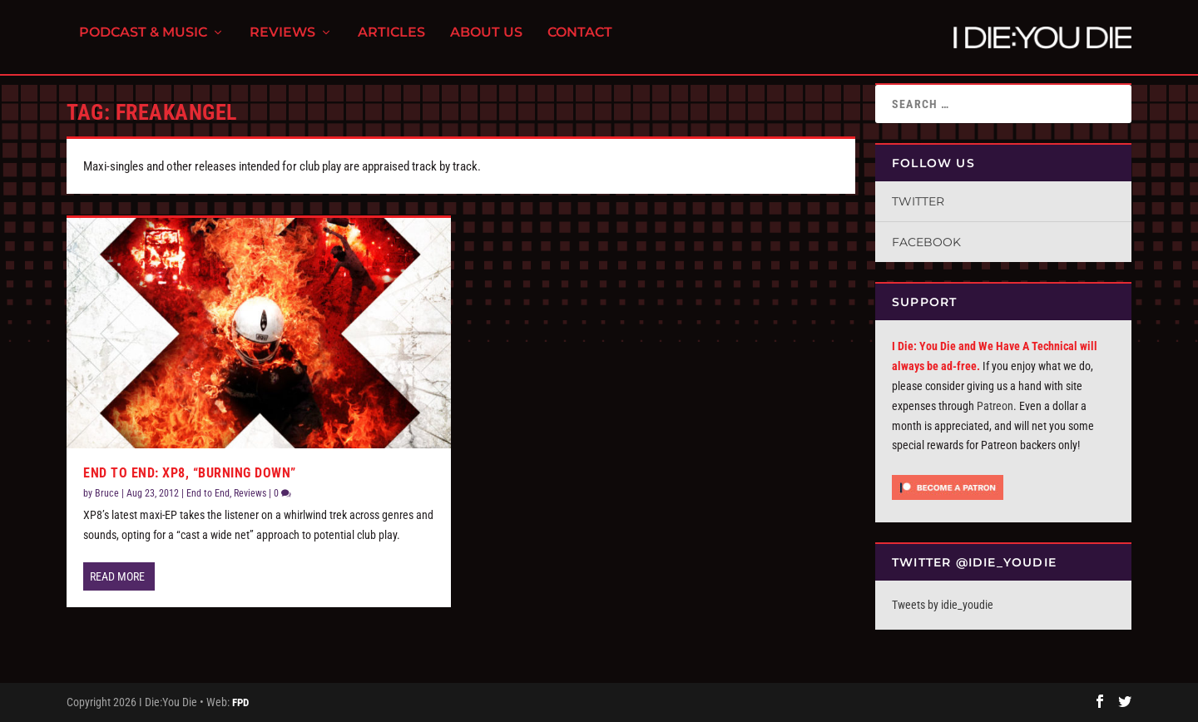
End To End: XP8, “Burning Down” (189, 473)
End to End (208, 493)
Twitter (918, 201)
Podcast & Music (143, 42)
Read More (117, 576)
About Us (486, 42)
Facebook (926, 242)
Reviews (282, 42)
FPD (240, 702)
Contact (579, 42)
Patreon (995, 406)
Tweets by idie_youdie (942, 604)
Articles (391, 42)
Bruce (107, 493)
